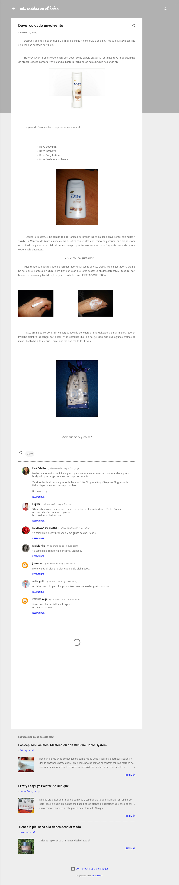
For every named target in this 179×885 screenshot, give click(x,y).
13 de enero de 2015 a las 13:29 (63, 468)
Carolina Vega (39, 599)
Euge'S (36, 504)
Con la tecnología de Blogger (89, 868)
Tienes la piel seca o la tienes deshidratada (49, 827)
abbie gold (38, 581)
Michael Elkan (97, 876)
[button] (133, 26)
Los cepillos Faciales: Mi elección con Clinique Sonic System (62, 745)
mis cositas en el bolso (39, 8)
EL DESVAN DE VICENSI (44, 527)
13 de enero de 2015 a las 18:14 (74, 528)
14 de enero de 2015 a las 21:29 (61, 581)
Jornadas (37, 563)
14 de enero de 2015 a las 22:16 (64, 599)
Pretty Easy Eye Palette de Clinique (43, 786)
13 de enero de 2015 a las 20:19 (62, 546)
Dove (30, 453)
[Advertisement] (156, 71)
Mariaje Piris (38, 545)
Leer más (130, 775)
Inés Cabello (39, 468)
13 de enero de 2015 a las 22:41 (59, 563)
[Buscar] (166, 9)
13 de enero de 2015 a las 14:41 (57, 504)
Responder (38, 497)
